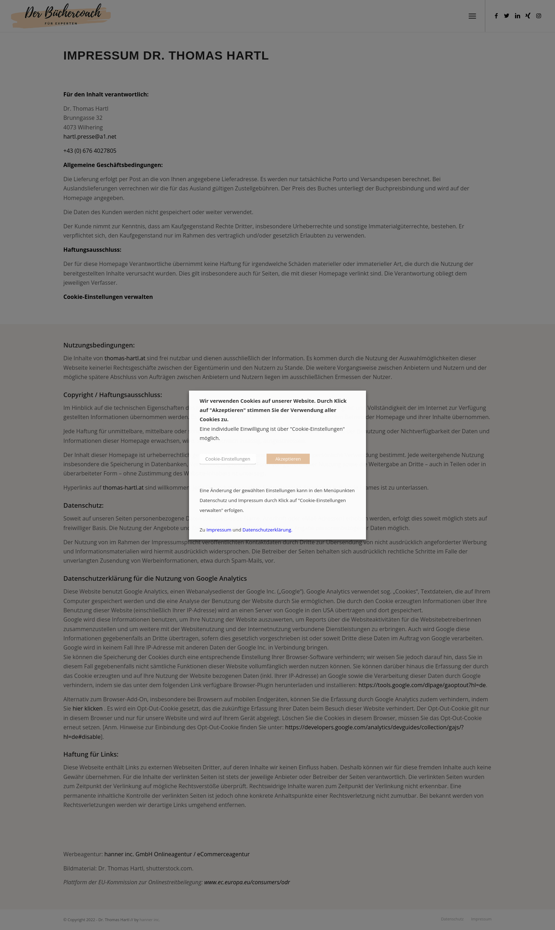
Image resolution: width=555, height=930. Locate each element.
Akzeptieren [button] (288, 458)
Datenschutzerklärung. (267, 529)
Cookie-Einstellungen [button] (227, 458)
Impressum (218, 529)
